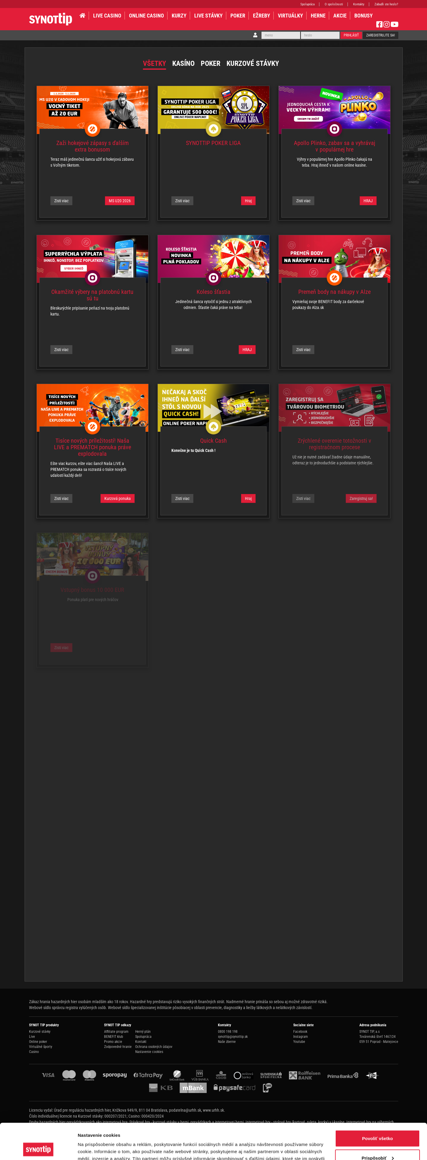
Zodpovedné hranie (118, 1047)
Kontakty (358, 4)
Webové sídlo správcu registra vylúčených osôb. (68, 1007)
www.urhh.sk (213, 1110)
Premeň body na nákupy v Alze (334, 291)
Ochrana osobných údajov (153, 1047)
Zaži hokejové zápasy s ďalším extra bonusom (92, 146)
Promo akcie (113, 1042)
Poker (237, 15)
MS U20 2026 (120, 200)
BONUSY (363, 15)
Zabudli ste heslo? (386, 4)
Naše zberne (227, 1042)
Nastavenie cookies (149, 1052)
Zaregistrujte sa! (380, 35)
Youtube (299, 1042)
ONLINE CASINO (146, 15)
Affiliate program (116, 1032)
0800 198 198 (228, 1032)
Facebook (300, 1032)
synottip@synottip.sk (233, 1037)
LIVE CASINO (107, 15)
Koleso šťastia (213, 291)
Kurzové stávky (253, 63)
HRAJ (368, 200)
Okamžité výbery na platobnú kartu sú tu (92, 295)
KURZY (179, 15)
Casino (34, 1052)
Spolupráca (307, 4)
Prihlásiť (351, 35)
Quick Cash (213, 440)
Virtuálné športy (40, 1047)
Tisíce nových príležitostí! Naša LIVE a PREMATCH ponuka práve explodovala (92, 447)
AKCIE (340, 15)
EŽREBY (261, 15)
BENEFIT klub (113, 1037)
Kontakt (140, 1042)
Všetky (154, 63)
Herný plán (143, 1032)
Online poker (38, 1042)
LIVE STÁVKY (208, 15)
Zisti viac (61, 200)
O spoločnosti (334, 4)
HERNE (318, 15)
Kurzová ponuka (117, 498)
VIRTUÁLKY (290, 15)
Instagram (300, 1037)
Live (32, 1037)
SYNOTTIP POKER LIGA (213, 142)
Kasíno (183, 63)
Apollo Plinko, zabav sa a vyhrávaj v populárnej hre (334, 146)
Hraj (248, 200)
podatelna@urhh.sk (185, 1110)
